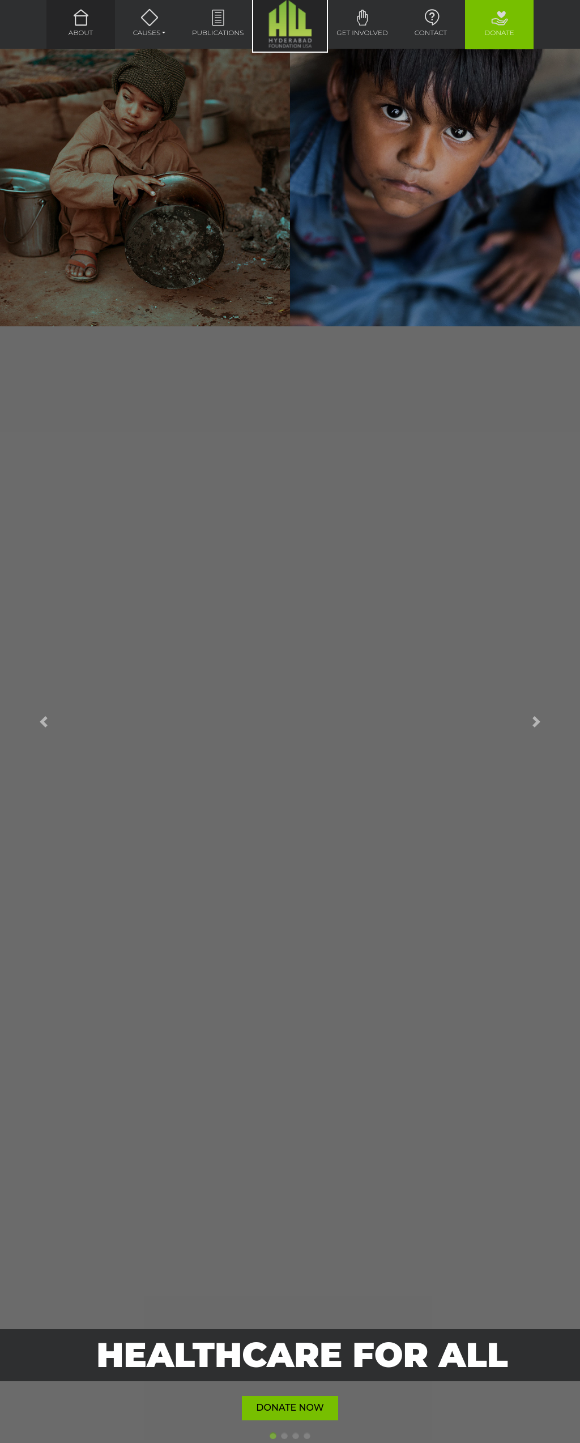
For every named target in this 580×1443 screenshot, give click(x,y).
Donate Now (289, 1407)
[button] (43, 721)
